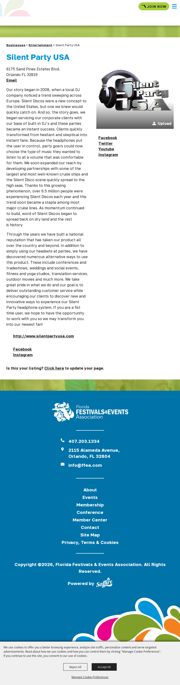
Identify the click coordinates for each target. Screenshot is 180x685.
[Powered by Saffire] (104, 583)
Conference (90, 512)
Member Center (90, 519)
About (90, 489)
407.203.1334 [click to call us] (84, 441)
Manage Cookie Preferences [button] (90, 677)
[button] (174, 6)
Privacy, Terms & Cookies (90, 542)
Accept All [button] (104, 667)
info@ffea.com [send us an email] (85, 465)
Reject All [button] (75, 667)
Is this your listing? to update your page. (55, 368)
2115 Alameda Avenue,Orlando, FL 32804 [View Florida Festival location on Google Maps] (94, 453)
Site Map (90, 534)
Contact (90, 527)
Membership (90, 504)
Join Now (153, 6)
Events (90, 497)
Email (11, 80)
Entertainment (40, 45)
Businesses (15, 45)
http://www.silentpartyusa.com (43, 336)
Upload (164, 123)
